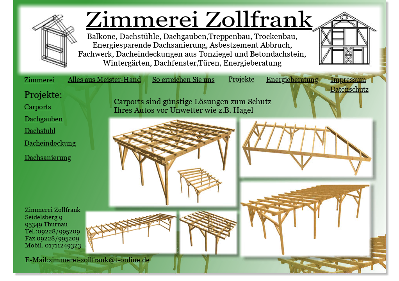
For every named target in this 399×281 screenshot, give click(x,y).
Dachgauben (44, 119)
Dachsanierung (48, 157)
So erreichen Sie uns (183, 79)
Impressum (348, 79)
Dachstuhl (40, 130)
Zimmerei (39, 80)
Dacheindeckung (50, 143)
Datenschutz (349, 89)
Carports (37, 107)
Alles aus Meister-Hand (104, 79)
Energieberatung (292, 79)
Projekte (241, 79)
